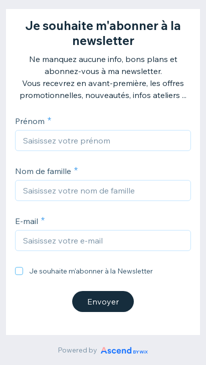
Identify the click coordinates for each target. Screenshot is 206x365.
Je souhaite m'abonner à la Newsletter (91, 271)
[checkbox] (19, 271)
